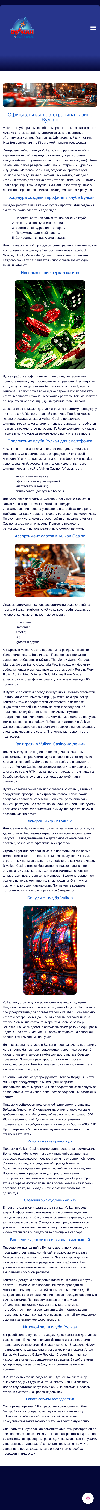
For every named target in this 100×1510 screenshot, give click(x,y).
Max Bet (9, 142)
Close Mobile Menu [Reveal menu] (92, 27)
